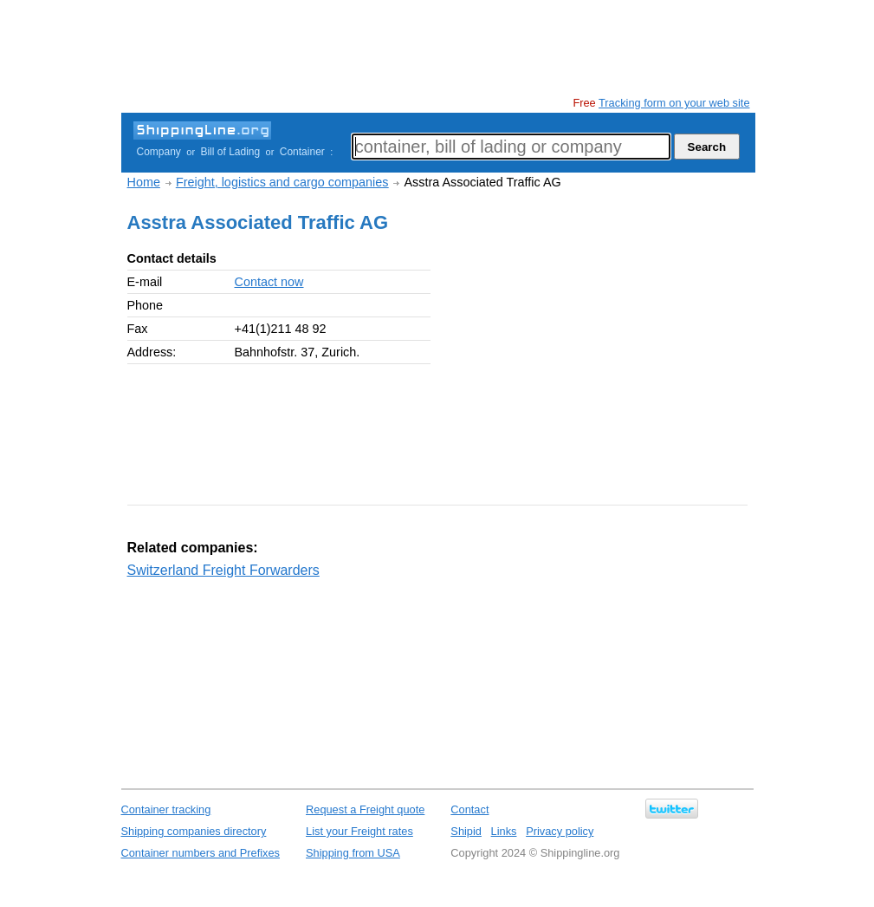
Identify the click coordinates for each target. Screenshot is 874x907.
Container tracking (166, 809)
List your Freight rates (359, 831)
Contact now (269, 282)
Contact (469, 809)
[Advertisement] (436, 48)
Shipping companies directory (194, 831)
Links (504, 831)
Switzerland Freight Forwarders (223, 570)
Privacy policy (559, 831)
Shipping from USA (353, 852)
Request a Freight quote (365, 809)
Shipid (466, 831)
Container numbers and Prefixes (201, 852)
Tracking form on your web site (674, 102)
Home (143, 182)
